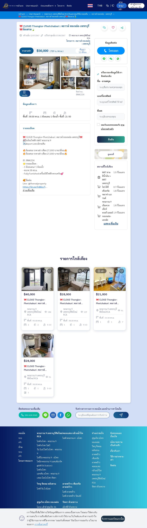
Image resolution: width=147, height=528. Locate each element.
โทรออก (110, 51)
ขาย (20, 438)
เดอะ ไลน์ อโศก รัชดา (46, 477)
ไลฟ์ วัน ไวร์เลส (43, 488)
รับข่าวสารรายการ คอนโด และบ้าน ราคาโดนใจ (98, 408)
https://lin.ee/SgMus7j (34, 186)
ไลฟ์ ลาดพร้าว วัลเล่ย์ (72, 495)
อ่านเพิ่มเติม (28, 190)
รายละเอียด (28, 128)
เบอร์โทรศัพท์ (104, 95)
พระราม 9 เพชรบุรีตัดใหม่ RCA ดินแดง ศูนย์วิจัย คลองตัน (66, 14)
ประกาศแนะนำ (32, 5)
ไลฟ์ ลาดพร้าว (69, 491)
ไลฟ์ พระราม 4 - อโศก (72, 438)
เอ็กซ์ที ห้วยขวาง (70, 506)
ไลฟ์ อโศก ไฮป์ (43, 445)
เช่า (20, 442)
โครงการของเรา (26, 460)
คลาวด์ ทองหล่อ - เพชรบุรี (102, 14)
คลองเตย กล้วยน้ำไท (73, 433)
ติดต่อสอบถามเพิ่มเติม (29, 408)
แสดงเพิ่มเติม (111, 223)
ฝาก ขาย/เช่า (121, 6)
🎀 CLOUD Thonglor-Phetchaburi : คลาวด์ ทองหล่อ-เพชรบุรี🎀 (34, 301)
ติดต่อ (69, 5)
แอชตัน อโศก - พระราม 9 (48, 473)
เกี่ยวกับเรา (115, 450)
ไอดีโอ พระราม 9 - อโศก (48, 457)
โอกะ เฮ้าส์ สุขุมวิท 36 (46, 506)
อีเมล (99, 110)
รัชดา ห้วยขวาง (70, 502)
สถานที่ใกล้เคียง (105, 166)
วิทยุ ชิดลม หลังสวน (46, 483)
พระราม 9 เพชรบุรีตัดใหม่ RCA (98, 478)
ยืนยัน (111, 139)
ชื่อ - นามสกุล (103, 81)
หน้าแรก (20, 5)
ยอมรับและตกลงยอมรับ (110, 125)
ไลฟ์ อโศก (41, 469)
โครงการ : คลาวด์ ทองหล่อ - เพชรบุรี (78, 42)
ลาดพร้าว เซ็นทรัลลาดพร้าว (96, 458)
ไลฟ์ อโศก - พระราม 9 (46, 441)
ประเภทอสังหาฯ (48, 5)
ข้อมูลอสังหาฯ (30, 104)
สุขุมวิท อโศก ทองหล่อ (48, 502)
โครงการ (60, 5)
